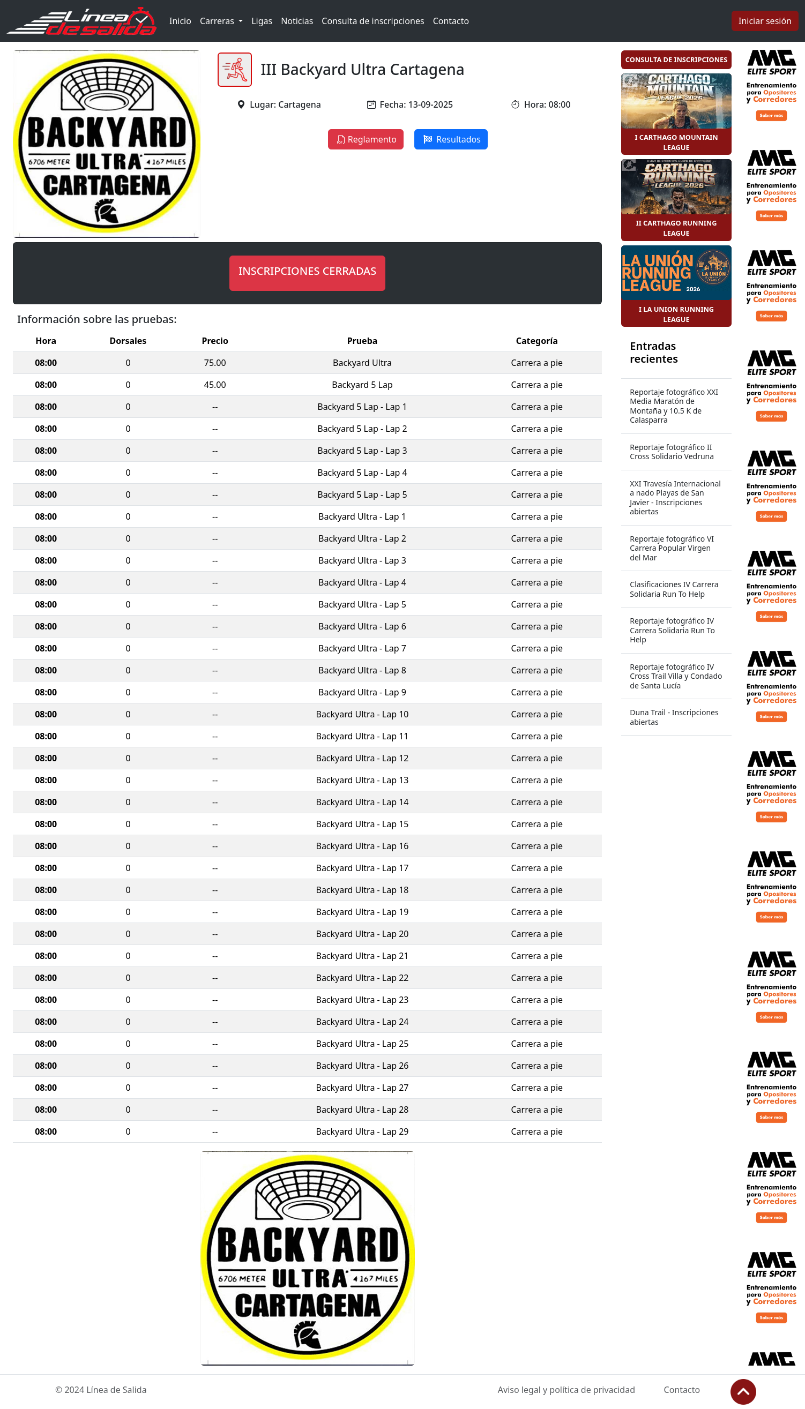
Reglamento (366, 139)
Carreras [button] (218, 21)
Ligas (261, 21)
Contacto (451, 21)
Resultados (451, 139)
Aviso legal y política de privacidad (566, 1390)
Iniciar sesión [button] (765, 21)
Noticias (297, 21)
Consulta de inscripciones (373, 21)
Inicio (180, 21)
